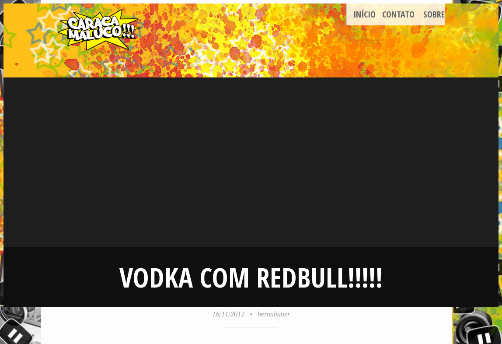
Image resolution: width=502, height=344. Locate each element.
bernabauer (274, 313)
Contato (398, 14)
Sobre (434, 14)
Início (364, 14)
